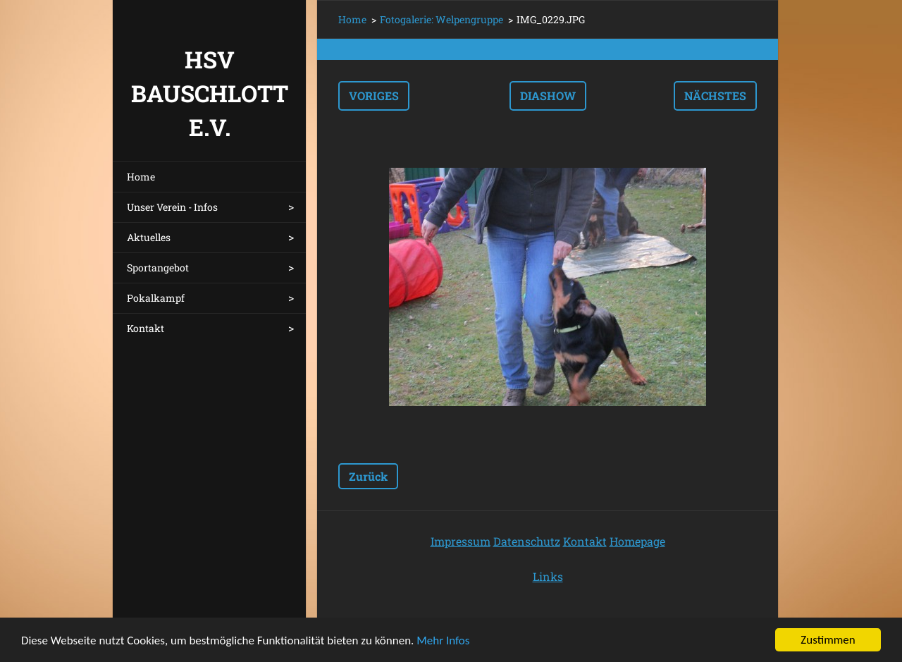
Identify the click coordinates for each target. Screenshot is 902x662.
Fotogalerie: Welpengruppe (441, 19)
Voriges (374, 95)
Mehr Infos (442, 640)
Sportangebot (158, 267)
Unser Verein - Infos (172, 207)
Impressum (460, 541)
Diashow (548, 95)
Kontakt (145, 328)
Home (141, 176)
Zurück (368, 476)
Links (548, 576)
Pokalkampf (156, 298)
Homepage (637, 541)
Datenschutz (526, 541)
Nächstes (715, 95)
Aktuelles (149, 237)
